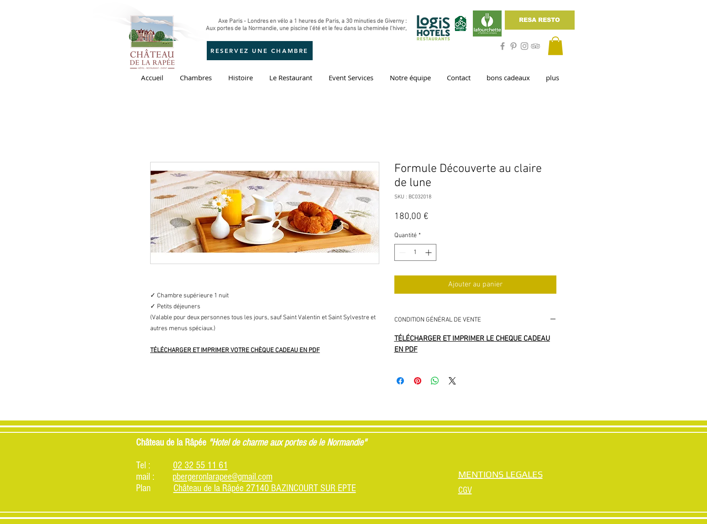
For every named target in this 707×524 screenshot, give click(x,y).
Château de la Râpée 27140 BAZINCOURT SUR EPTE (264, 488)
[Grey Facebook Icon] (503, 46)
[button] (555, 45)
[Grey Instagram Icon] (524, 46)
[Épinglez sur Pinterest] (417, 380)
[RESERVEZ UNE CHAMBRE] (260, 50)
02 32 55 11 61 (200, 465)
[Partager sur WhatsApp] (434, 380)
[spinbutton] (415, 252)
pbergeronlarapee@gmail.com (222, 476)
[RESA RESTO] (540, 20)
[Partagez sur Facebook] (400, 380)
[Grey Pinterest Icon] (513, 46)
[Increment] (429, 252)
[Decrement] (401, 252)
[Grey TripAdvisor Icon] (535, 46)
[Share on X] (452, 380)
